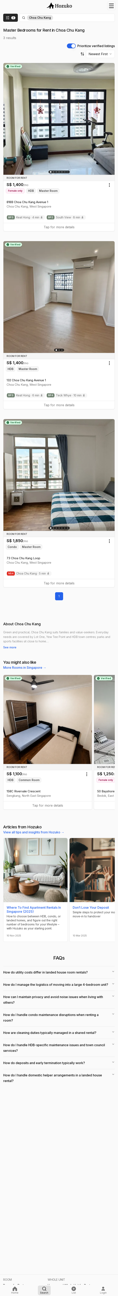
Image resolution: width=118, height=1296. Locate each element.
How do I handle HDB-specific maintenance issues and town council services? (59, 1048)
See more (9, 647)
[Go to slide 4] (59, 172)
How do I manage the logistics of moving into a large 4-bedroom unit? (59, 984)
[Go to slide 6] (64, 172)
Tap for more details (59, 227)
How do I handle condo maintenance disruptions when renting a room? (59, 1017)
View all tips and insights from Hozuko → (33, 832)
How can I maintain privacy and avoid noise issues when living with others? (59, 999)
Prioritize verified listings (96, 46)
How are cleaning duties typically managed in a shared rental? (59, 1032)
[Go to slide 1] (50, 172)
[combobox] (100, 54)
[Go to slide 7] (67, 528)
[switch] (71, 45)
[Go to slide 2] (53, 172)
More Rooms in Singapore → (24, 668)
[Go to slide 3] (56, 172)
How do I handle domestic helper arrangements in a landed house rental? (59, 1078)
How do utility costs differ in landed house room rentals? (59, 972)
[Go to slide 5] (62, 172)
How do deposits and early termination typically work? (59, 1062)
